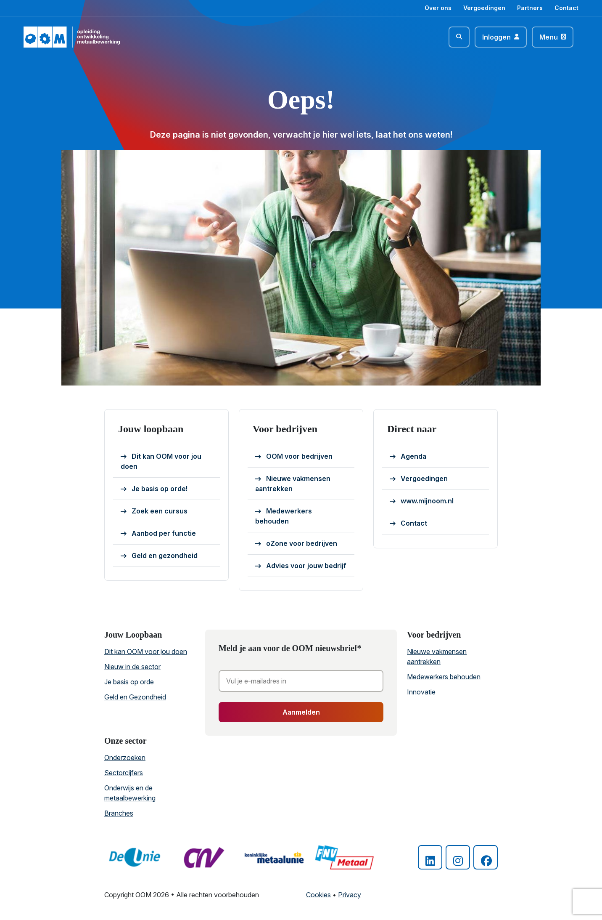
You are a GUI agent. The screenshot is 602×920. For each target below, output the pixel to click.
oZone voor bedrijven (296, 543)
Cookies (318, 895)
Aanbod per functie (158, 533)
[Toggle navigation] (552, 37)
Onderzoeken (124, 757)
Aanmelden (301, 712)
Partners (530, 7)
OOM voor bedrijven (294, 456)
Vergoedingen (484, 7)
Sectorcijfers (123, 772)
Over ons (438, 7)
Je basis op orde (129, 682)
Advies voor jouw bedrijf (300, 566)
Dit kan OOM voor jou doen (161, 461)
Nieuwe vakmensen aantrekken (292, 483)
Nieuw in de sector (132, 666)
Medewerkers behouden (283, 516)
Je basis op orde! (154, 489)
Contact (566, 7)
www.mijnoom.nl (422, 501)
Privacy (349, 895)
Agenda (408, 456)
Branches (118, 813)
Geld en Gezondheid (135, 697)
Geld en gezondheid (159, 556)
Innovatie (421, 692)
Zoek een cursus (154, 511)
